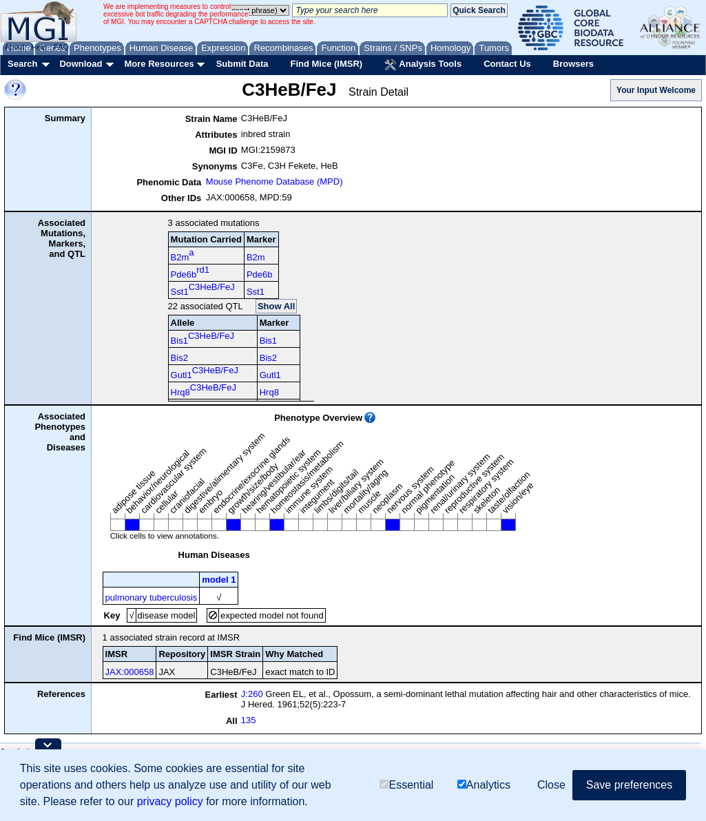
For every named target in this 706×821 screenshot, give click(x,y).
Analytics (483, 785)
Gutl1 (204, 372)
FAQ (61, 47)
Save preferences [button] (629, 785)
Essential (406, 785)
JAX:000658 (129, 672)
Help (39, 47)
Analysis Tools (422, 65)
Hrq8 (203, 389)
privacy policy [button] (170, 801)
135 (248, 720)
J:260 (252, 694)
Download (80, 64)
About (15, 47)
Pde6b (190, 272)
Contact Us (507, 64)
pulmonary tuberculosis (151, 597)
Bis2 (179, 358)
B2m (182, 254)
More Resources (159, 64)
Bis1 (203, 338)
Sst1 (203, 289)
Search (22, 64)
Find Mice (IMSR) (326, 64)
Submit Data (242, 64)
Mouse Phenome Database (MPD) (274, 181)
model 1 (219, 579)
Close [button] (551, 785)
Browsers (573, 64)
